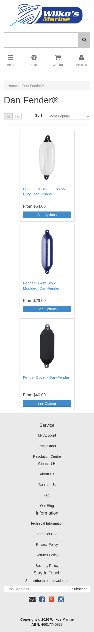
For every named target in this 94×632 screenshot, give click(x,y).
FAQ (46, 495)
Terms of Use (47, 534)
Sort (38, 115)
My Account (47, 435)
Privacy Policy (47, 544)
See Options (47, 215)
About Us (47, 474)
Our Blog (47, 506)
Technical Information (46, 523)
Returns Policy (47, 555)
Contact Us (47, 485)
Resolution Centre (47, 456)
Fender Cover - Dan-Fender (46, 377)
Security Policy (47, 566)
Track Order (47, 446)
